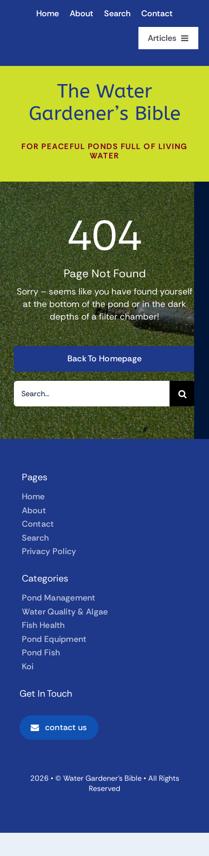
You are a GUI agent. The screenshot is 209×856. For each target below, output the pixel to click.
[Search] (182, 393)
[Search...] (92, 393)
